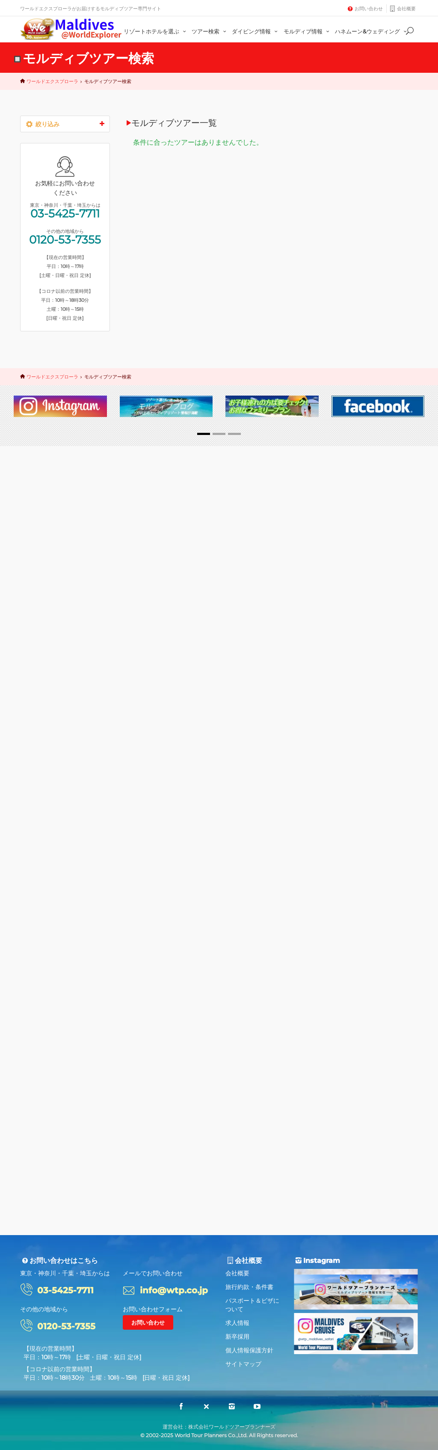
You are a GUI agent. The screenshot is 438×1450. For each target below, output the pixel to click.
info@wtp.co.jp (174, 1290)
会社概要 (406, 9)
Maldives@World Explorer (71, 29)
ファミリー (44, 702)
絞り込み (65, 123)
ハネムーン (73, 688)
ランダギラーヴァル (55, 852)
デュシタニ (44, 784)
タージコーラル (50, 839)
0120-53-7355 (65, 1028)
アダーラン (82, 784)
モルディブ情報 (307, 31)
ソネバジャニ (47, 825)
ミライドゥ (87, 715)
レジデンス (44, 798)
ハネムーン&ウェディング (372, 31)
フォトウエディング (55, 743)
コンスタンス (47, 715)
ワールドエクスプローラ (52, 81)
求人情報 (237, 1323)
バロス (76, 702)
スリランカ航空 (71, 674)
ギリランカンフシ (52, 811)
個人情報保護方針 (249, 1350)
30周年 (40, 688)
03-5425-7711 (65, 1002)
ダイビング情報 (256, 31)
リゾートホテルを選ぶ (156, 31)
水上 (37, 674)
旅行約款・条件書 (249, 1287)
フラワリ (74, 729)
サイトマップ (243, 1364)
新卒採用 (237, 1336)
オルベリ (42, 729)
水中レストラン (50, 770)
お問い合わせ (369, 9)
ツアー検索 (210, 31)
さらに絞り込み (65, 880)
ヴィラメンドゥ (50, 756)
